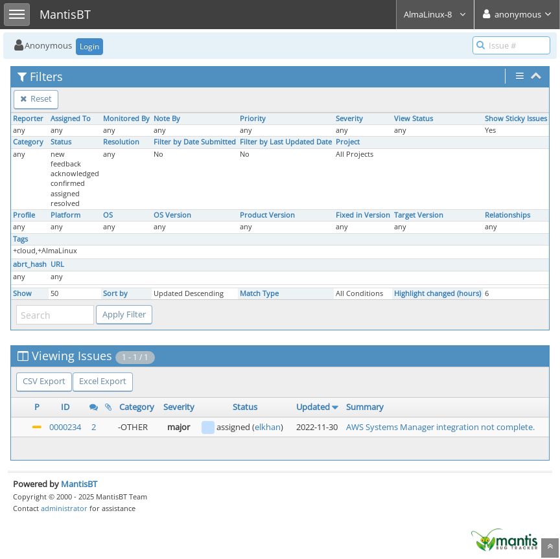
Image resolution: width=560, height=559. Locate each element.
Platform (65, 215)
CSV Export (44, 381)
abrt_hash (30, 264)
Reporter (28, 118)
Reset (36, 98)
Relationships (507, 215)
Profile (24, 215)
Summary (365, 407)
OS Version (172, 215)
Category (28, 141)
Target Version (418, 215)
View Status (413, 118)
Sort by (115, 293)
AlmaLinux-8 (435, 14)
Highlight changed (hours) (437, 293)
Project (348, 141)
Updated (313, 407)
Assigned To (71, 118)
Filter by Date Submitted (195, 141)
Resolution (121, 141)
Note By (167, 118)
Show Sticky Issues (516, 118)
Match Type (259, 293)
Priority (253, 118)
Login (89, 46)
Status (61, 141)
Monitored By (126, 118)
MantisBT (79, 484)
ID (65, 407)
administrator (64, 508)
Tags (20, 239)
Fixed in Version (363, 215)
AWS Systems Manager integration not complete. (440, 427)
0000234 (65, 427)
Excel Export (102, 381)
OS (108, 215)
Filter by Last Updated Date (286, 141)
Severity (349, 118)
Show (22, 293)
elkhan (268, 427)
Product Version (267, 215)
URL (57, 264)
